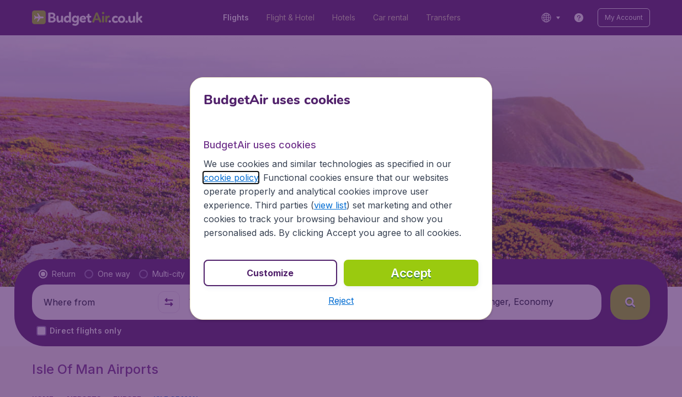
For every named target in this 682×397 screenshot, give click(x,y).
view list (330, 205)
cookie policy (231, 177)
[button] (341, 300)
